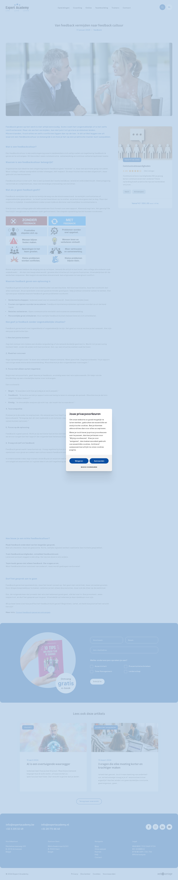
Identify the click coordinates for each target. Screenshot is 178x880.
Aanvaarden (99, 461)
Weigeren (79, 461)
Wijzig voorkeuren (89, 467)
